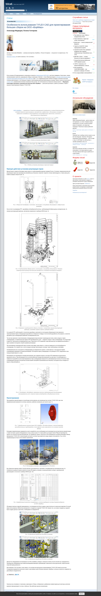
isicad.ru (88, 178)
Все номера (75, 88)
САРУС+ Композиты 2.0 (77, 154)
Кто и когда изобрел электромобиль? (83, 72)
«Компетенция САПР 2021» (42, 75)
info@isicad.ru (87, 183)
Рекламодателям (37, 13)
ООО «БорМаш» (17, 110)
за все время (82, 33)
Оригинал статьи (11, 56)
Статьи (14, 13)
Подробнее (75, 190)
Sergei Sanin (75, 118)
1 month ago (85, 154)
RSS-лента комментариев (79, 115)
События (28, 13)
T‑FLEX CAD (10, 81)
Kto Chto (74, 133)
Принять (82, 593)
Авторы (21, 13)
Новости (8, 13)
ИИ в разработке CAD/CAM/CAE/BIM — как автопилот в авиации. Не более (82, 69)
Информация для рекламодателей (79, 192)
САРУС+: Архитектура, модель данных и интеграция (83, 129)
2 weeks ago (83, 144)
